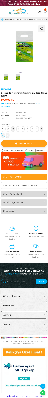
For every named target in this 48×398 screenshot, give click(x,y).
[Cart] (45, 11)
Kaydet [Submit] (41, 282)
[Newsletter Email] (24, 281)
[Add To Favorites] (41, 28)
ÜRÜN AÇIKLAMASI (12, 177)
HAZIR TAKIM (21, 112)
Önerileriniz (8, 211)
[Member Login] (40, 11)
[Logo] (18, 11)
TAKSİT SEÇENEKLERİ (13, 202)
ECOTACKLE (6, 89)
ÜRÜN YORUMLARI (12, 194)
